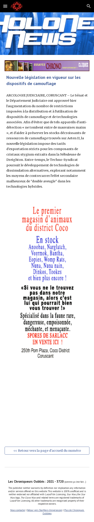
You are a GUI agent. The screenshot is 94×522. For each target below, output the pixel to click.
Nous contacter (17, 510)
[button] (5, 6)
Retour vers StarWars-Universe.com (44, 510)
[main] (47, 80)
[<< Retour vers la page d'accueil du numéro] (47, 450)
